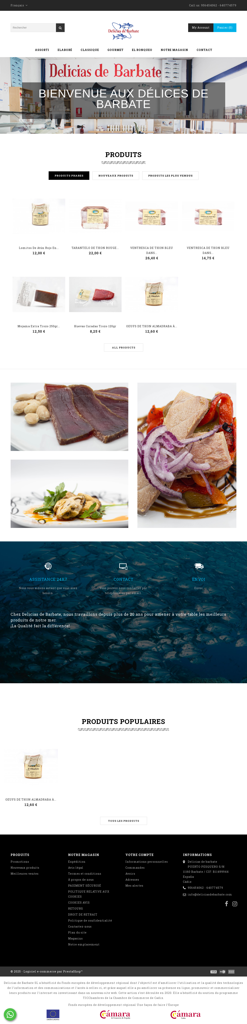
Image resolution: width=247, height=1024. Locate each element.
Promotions (20, 861)
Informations (197, 855)
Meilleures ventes (25, 873)
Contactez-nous (80, 926)
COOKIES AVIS (79, 902)
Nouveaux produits (25, 867)
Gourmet (115, 50)
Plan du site (77, 932)
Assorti (42, 50)
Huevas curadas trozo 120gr (95, 326)
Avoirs (130, 873)
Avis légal (75, 867)
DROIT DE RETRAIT (82, 914)
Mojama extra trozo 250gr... (39, 326)
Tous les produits (123, 821)
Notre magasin (174, 50)
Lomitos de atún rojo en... (39, 248)
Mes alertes (134, 885)
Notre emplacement (84, 944)
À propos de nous (81, 879)
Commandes (135, 867)
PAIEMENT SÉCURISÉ (84, 885)
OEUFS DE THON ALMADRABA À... (151, 326)
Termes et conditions (84, 873)
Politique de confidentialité (90, 920)
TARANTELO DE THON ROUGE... (95, 248)
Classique (90, 50)
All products (123, 347)
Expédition (76, 861)
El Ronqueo (142, 50)
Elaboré (65, 50)
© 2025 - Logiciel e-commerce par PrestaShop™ (47, 971)
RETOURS (75, 908)
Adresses (132, 879)
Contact (204, 50)
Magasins (75, 938)
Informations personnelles (146, 861)
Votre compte (139, 855)
